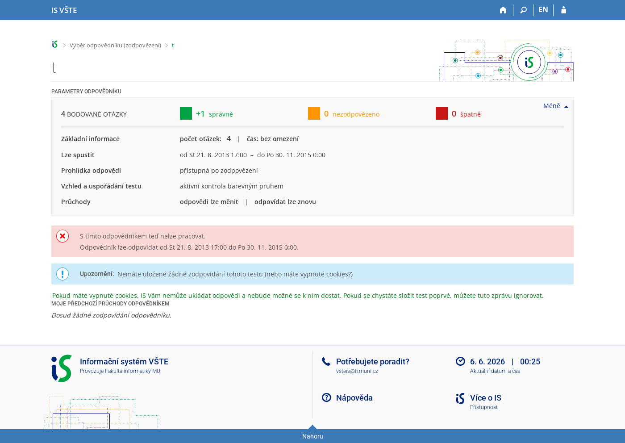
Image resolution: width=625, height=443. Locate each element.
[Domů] (503, 10)
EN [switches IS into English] (543, 9)
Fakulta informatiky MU (132, 371)
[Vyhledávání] (523, 10)
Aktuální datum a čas (495, 371)
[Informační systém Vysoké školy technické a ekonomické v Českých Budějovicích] (64, 10)
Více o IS (485, 397)
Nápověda (354, 397)
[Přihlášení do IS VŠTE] (564, 10)
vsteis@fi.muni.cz (357, 371)
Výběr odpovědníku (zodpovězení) (115, 45)
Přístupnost (484, 407)
